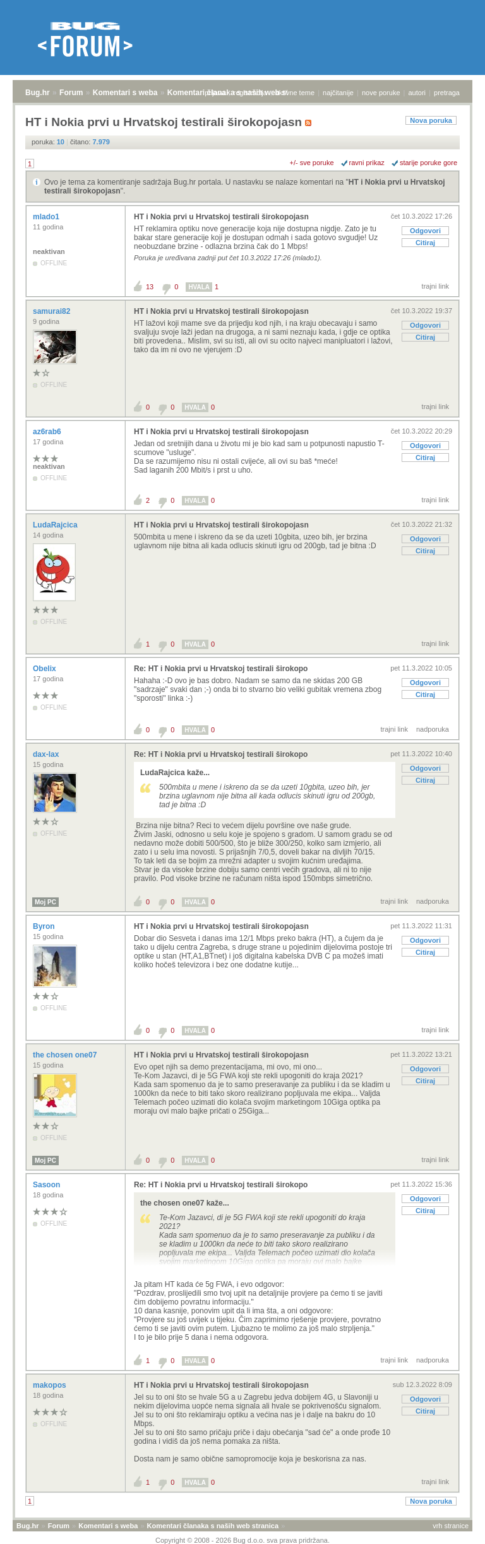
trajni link (435, 286)
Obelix (45, 668)
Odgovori (425, 230)
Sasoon (48, 1184)
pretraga (447, 92)
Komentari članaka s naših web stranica (212, 1526)
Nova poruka (431, 120)
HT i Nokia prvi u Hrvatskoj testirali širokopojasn (221, 216)
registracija (250, 92)
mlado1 (47, 216)
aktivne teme (294, 92)
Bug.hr (37, 92)
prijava (215, 92)
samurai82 (53, 311)
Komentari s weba (125, 92)
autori (417, 92)
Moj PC (45, 902)
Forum (71, 92)
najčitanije (338, 92)
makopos (50, 1385)
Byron (45, 926)
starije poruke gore (428, 162)
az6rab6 (48, 431)
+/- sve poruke (312, 162)
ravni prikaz (367, 162)
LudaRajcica (56, 525)
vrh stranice (451, 1526)
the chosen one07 (66, 1055)
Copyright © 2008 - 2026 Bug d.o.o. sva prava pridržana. (242, 1540)
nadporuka (432, 729)
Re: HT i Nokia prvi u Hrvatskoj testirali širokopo (221, 668)
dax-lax (47, 754)
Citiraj (425, 242)
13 (149, 287)
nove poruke (381, 92)
